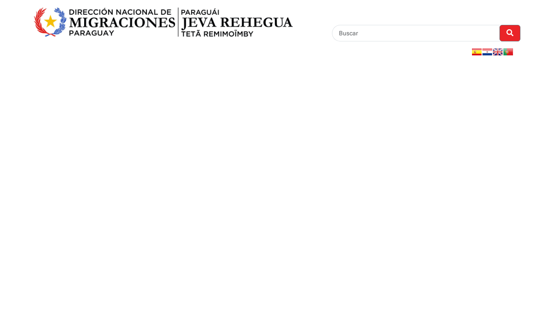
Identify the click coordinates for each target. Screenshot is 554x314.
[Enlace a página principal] (163, 21)
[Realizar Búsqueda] (509, 33)
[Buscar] (416, 33)
